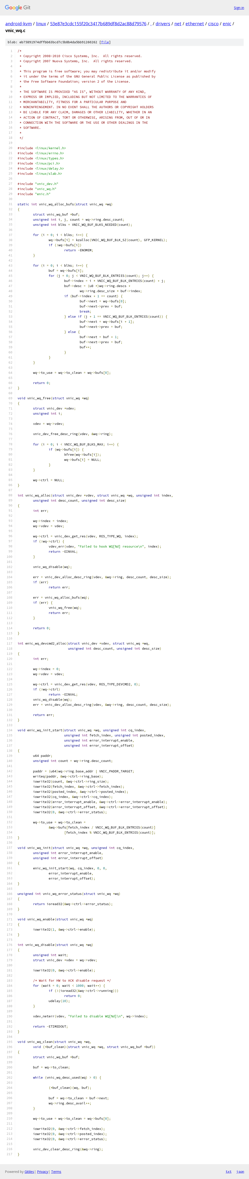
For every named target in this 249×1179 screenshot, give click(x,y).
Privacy (42, 1171)
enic (227, 23)
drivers (163, 23)
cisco (213, 23)
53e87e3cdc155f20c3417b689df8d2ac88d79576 (98, 23)
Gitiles (29, 1171)
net (177, 23)
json (240, 1171)
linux (41, 23)
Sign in (239, 7)
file (105, 42)
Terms (56, 1171)
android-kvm (18, 23)
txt (228, 1171)
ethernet (195, 23)
